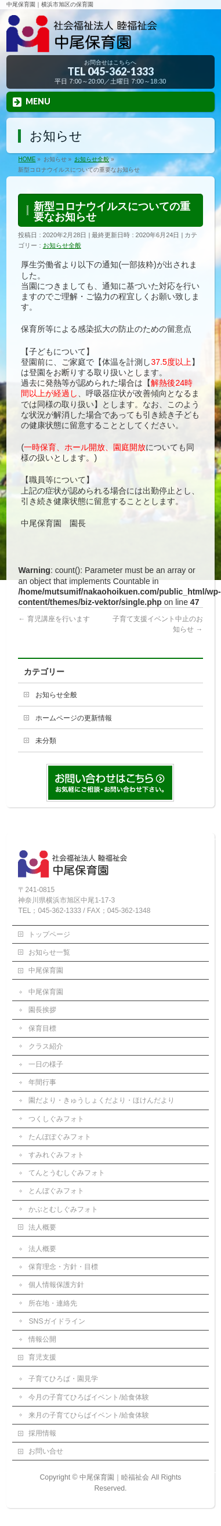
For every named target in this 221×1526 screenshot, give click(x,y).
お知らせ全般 (62, 245)
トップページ (49, 934)
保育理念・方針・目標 (63, 1267)
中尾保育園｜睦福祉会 (114, 1477)
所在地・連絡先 (52, 1303)
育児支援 (42, 1357)
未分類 (45, 741)
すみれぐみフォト (56, 1155)
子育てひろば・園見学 (63, 1379)
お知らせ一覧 (49, 952)
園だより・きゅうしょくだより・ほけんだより (101, 1100)
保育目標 (42, 1028)
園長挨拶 (42, 1010)
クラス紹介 (45, 1046)
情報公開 (42, 1339)
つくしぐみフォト (56, 1119)
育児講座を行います (53, 619)
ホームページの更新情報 (73, 718)
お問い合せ (45, 1451)
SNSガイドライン (56, 1321)
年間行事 (42, 1082)
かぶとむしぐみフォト (63, 1209)
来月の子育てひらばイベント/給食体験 (88, 1415)
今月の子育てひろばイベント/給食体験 (88, 1397)
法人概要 (42, 1227)
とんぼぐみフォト (56, 1191)
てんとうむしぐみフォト (66, 1173)
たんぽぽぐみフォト (59, 1137)
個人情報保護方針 (56, 1285)
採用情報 (42, 1433)
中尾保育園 (45, 970)
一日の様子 (45, 1064)
